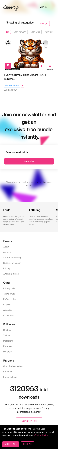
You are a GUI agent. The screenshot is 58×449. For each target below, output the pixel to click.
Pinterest (7, 352)
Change (43, 23)
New (7, 32)
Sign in (43, 7)
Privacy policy (9, 288)
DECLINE (27, 444)
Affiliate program (11, 274)
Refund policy (9, 299)
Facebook (8, 346)
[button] (51, 7)
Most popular (20, 32)
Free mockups (10, 377)
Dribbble (7, 330)
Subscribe (29, 161)
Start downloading (12, 258)
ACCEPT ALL (10, 444)
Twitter (6, 336)
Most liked (35, 32)
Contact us (8, 316)
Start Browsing (29, 421)
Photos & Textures (12, 85)
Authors (7, 252)
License (6, 305)
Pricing (6, 268)
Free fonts (8, 372)
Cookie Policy (41, 435)
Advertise (7, 310)
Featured (48, 32)
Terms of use (9, 294)
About (6, 247)
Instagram (8, 341)
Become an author (12, 263)
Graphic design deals (13, 366)
